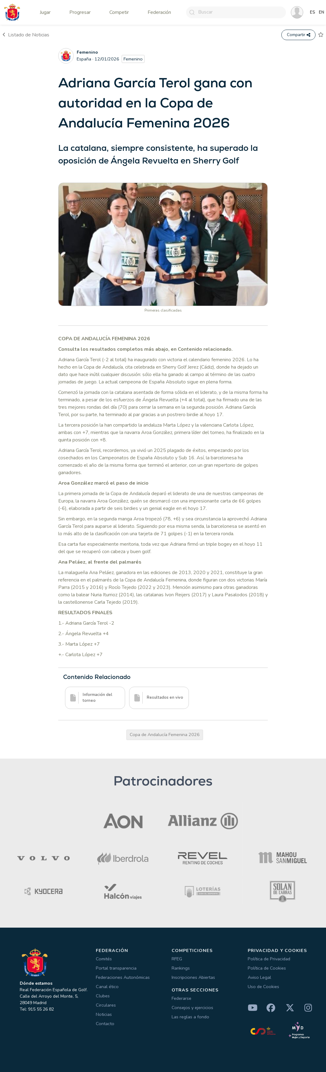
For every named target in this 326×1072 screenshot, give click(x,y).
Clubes (103, 996)
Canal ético (107, 986)
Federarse (181, 998)
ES (312, 12)
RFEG (177, 959)
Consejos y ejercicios (192, 1007)
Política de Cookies (267, 968)
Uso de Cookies (263, 986)
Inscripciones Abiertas (193, 977)
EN (321, 12)
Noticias (104, 1014)
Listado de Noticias (25, 34)
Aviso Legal (259, 977)
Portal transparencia (116, 968)
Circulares (106, 1005)
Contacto (105, 1023)
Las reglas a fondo (190, 1017)
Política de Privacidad (269, 959)
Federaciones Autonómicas (123, 977)
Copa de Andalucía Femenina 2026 (165, 734)
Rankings (181, 968)
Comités (104, 959)
